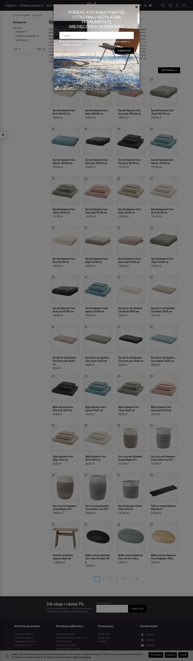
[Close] (136, 7)
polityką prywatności (71, 44)
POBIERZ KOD (124, 50)
